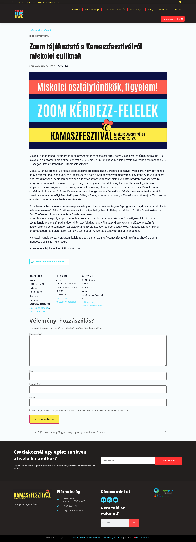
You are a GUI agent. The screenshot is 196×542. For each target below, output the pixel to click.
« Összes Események (40, 30)
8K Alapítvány (143, 537)
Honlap (32, 397)
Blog (150, 9)
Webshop (164, 9)
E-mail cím (35, 384)
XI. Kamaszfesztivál (114, 9)
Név (31, 371)
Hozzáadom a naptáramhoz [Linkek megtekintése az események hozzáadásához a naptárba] (50, 261)
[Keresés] (134, 523)
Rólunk (178, 9)
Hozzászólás (35, 334)
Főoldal (76, 9)
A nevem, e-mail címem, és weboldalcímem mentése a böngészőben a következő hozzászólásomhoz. (81, 411)
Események (136, 9)
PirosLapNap (92, 9)
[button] (180, 2)
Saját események (38, 311)
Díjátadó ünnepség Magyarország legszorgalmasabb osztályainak (71, 432)
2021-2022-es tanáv (39, 307)
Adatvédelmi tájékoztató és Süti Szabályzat (95, 537)
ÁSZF (120, 537)
